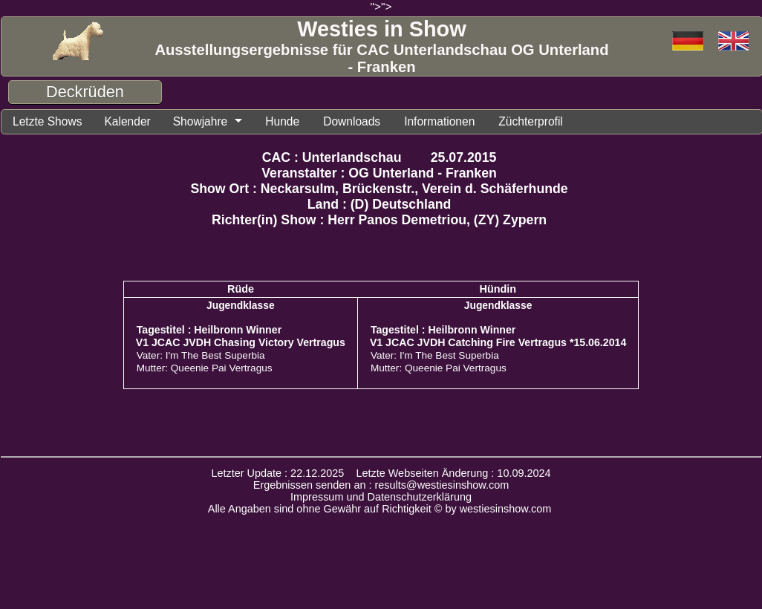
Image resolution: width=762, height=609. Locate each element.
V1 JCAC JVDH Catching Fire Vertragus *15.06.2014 (498, 345)
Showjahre (216, 122)
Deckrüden (85, 91)
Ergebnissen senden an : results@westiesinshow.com (381, 487)
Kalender (137, 122)
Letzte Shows (51, 122)
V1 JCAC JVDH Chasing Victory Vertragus (240, 345)
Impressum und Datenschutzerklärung (381, 499)
